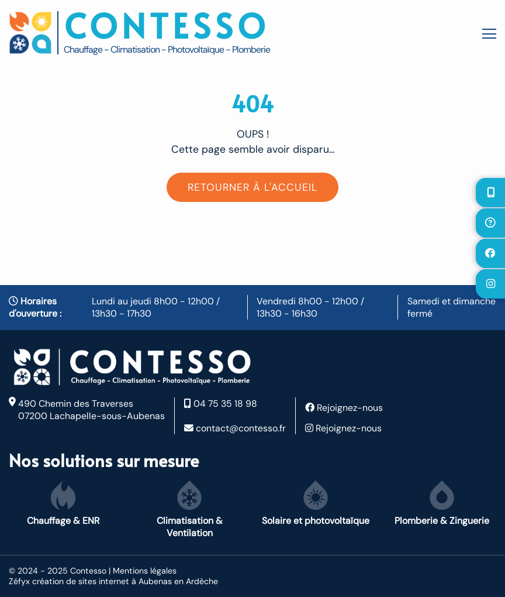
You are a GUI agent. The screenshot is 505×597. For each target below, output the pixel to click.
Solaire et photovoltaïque (315, 504)
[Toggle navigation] (486, 32)
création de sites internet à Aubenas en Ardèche (125, 581)
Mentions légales (145, 570)
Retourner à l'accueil (252, 187)
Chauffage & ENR (63, 504)
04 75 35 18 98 (220, 403)
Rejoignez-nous (344, 408)
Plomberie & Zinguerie (442, 504)
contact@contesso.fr (235, 428)
